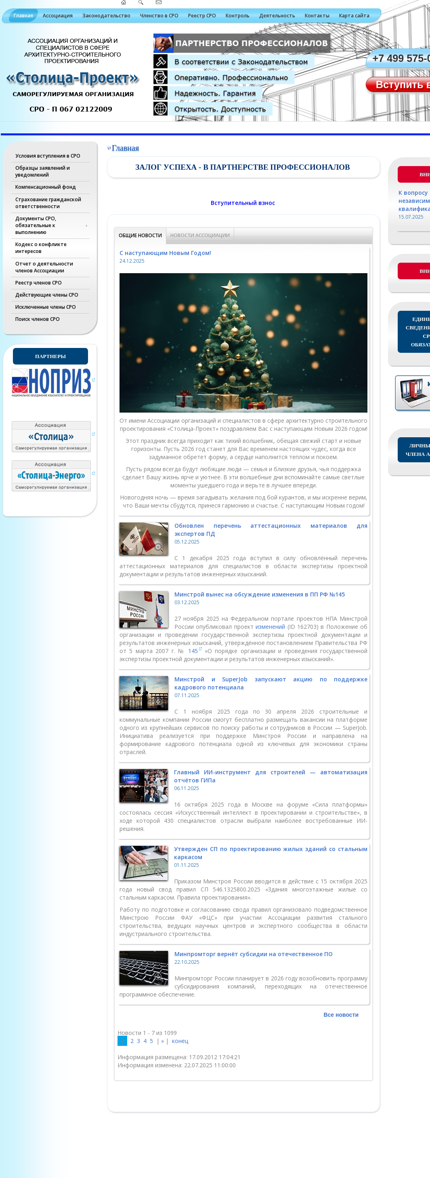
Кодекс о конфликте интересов (41, 248)
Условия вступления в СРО (47, 155)
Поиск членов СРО (37, 319)
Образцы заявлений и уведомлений (42, 171)
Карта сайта (354, 15)
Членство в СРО (159, 15)
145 (193, 651)
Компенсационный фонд (45, 186)
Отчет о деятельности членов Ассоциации (44, 267)
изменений (271, 626)
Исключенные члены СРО (45, 306)
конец (180, 1041)
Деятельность (277, 15)
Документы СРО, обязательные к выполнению (35, 225)
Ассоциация (58, 15)
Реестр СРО (202, 15)
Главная (23, 15)
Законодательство (106, 15)
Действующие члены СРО (46, 294)
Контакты (317, 15)
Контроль (238, 15)
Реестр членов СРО (38, 282)
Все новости (341, 1015)
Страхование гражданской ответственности (48, 203)
